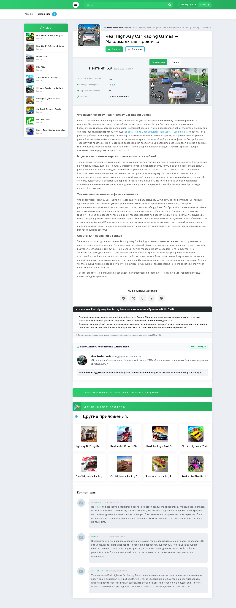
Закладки (135, 49)
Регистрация (188, 5)
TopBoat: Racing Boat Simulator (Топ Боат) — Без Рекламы (156, 132)
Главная (28, 14)
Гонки (112, 84)
